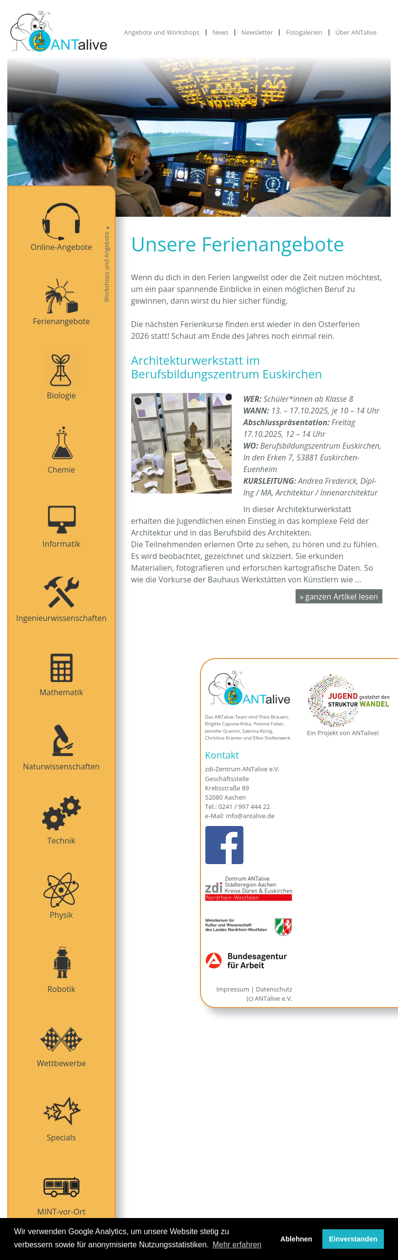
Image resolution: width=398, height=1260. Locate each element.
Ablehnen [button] (296, 1239)
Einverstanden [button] (353, 1239)
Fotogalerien (304, 32)
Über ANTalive (356, 32)
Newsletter (257, 32)
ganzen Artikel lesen (341, 596)
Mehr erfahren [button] (237, 1244)
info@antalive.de (250, 815)
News (220, 32)
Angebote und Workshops (161, 32)
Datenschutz (274, 989)
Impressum (232, 989)
